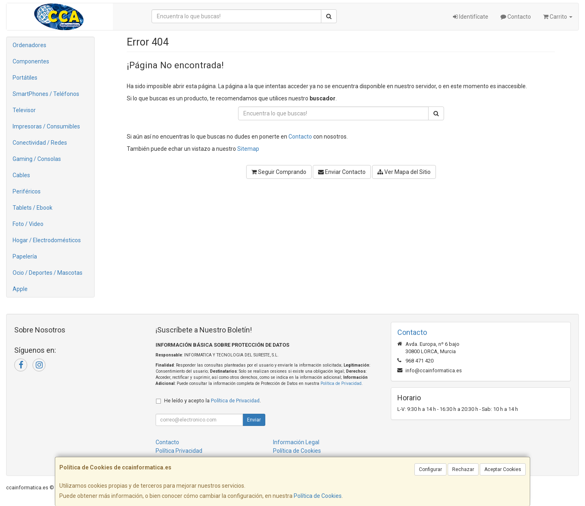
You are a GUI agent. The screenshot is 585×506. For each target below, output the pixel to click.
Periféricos (27, 191)
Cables (21, 175)
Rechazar (463, 469)
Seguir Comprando (278, 172)
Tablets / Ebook (32, 207)
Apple (20, 289)
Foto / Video (28, 224)
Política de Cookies (318, 496)
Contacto (515, 16)
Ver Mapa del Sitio (404, 172)
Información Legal (296, 442)
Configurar (430, 469)
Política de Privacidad (341, 383)
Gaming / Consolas (37, 159)
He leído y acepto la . (212, 400)
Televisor (24, 110)
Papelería (25, 256)
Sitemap (248, 149)
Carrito (557, 16)
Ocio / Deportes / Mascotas (47, 272)
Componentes (31, 61)
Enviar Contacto (342, 172)
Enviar (254, 420)
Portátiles (25, 77)
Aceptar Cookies (502, 469)
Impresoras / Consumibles (46, 126)
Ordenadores (29, 45)
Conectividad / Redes (40, 142)
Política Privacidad (179, 450)
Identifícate (470, 16)
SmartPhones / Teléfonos (46, 94)
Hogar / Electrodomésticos (47, 240)
